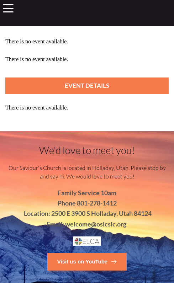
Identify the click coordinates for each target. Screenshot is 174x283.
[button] (8, 8)
